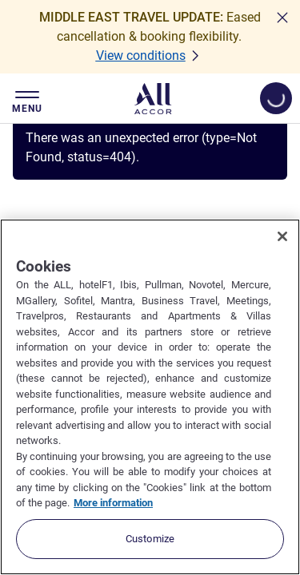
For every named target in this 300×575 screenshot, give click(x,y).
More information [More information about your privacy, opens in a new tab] (113, 503)
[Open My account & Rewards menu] (276, 98)
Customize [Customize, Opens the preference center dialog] (150, 539)
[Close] (282, 236)
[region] (150, 397)
